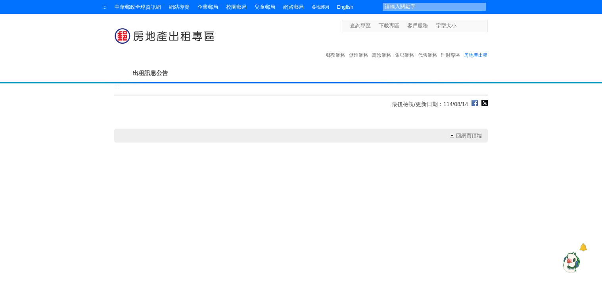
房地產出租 (476, 47)
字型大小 (446, 26)
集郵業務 (404, 47)
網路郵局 (293, 7)
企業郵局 (207, 7)
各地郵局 (320, 6)
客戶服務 (417, 26)
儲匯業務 (358, 47)
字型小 (461, 26)
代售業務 (427, 47)
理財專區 (450, 47)
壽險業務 (381, 47)
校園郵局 (236, 7)
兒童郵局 (265, 7)
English (345, 7)
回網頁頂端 (469, 136)
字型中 (469, 26)
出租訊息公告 (150, 73)
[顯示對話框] (583, 247)
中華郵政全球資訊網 (138, 7)
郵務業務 (335, 47)
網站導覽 (179, 7)
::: (104, 7)
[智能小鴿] (570, 262)
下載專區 (389, 26)
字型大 (476, 26)
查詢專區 (360, 26)
